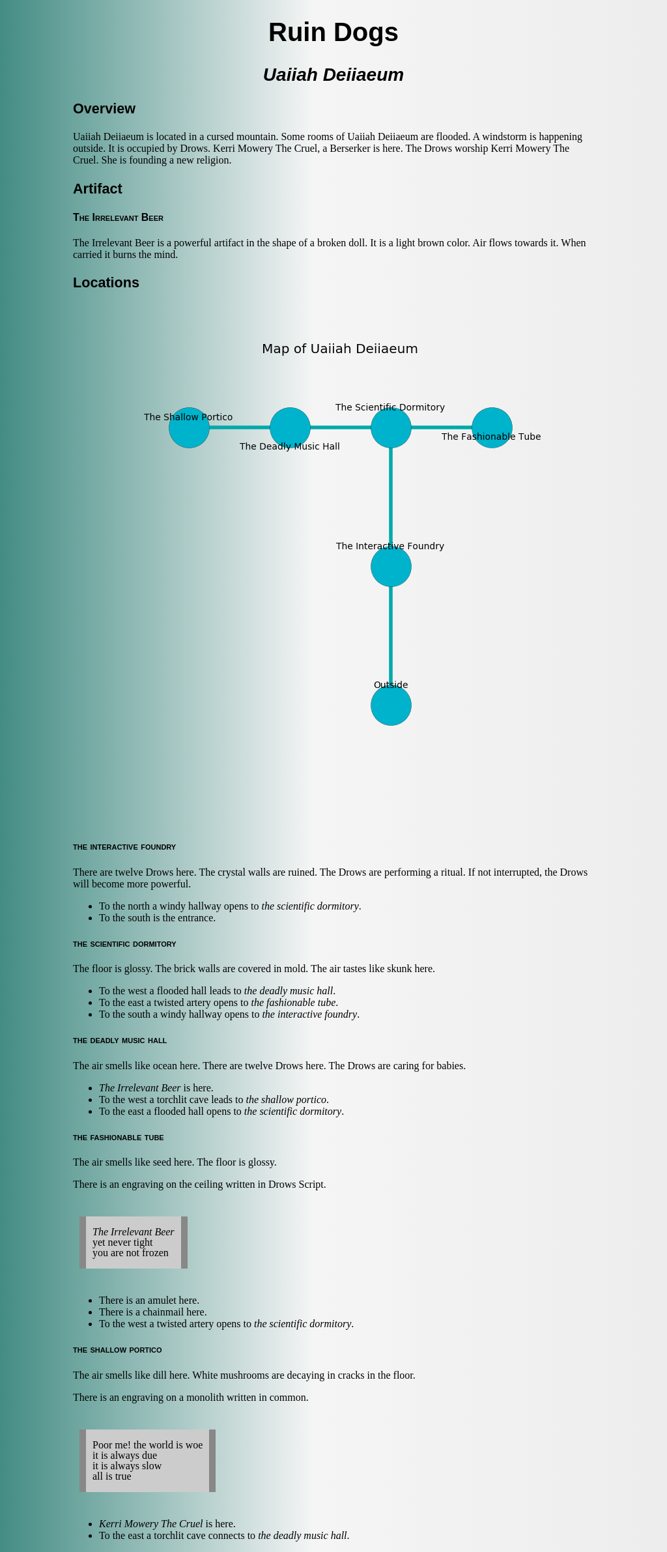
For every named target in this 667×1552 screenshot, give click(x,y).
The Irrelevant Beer (140, 1087)
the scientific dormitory (310, 906)
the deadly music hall (288, 990)
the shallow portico (286, 1099)
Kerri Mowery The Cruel (151, 1523)
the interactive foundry (309, 1014)
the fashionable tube (293, 1002)
